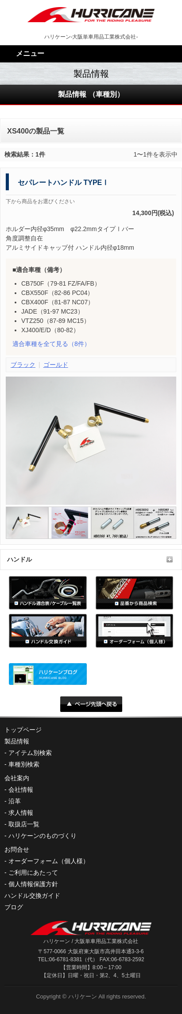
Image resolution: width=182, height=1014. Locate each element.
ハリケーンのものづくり (42, 835)
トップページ (23, 729)
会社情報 (20, 789)
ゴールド (55, 364)
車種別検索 (23, 764)
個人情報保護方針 (33, 884)
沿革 (14, 801)
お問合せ (16, 849)
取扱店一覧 (23, 824)
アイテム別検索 (30, 752)
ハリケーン (82, 996)
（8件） (51, 343)
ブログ (13, 907)
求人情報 (20, 812)
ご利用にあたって (33, 872)
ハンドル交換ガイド (32, 895)
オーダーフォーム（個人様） (48, 861)
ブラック (23, 364)
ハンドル (19, 559)
